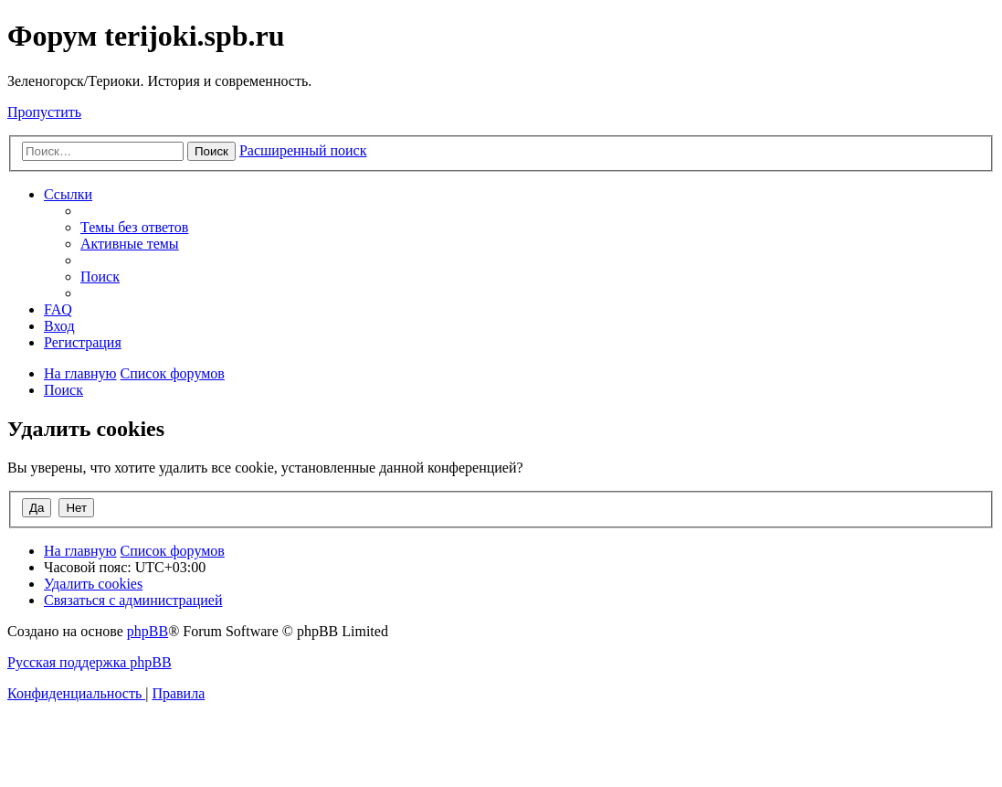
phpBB (147, 631)
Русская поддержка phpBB (89, 662)
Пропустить (44, 112)
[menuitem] (134, 227)
